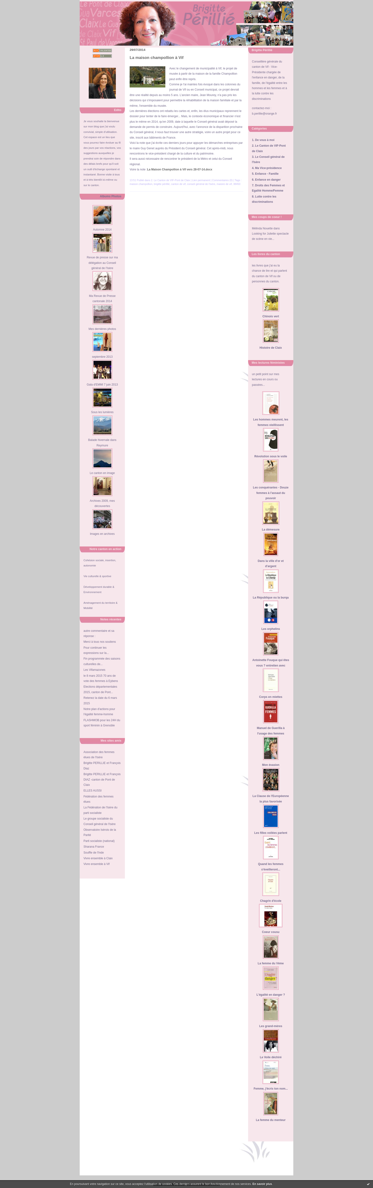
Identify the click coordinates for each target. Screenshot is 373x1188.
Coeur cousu (270, 932)
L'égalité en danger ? (270, 994)
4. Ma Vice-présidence (267, 168)
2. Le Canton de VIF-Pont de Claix (170, 180)
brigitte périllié (162, 184)
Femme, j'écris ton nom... (271, 1088)
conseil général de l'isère (201, 184)
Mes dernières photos (102, 329)
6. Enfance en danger (266, 179)
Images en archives (102, 534)
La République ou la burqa (271, 597)
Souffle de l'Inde (93, 852)
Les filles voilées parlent (270, 833)
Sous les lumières (102, 412)
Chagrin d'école (270, 901)
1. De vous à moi (263, 140)
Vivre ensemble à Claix (98, 858)
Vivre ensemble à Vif (96, 864)
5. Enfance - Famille (265, 173)
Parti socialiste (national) (99, 841)
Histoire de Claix (271, 347)
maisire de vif (224, 184)
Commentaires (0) (222, 180)
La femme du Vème (271, 963)
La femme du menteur (271, 1120)
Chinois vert (270, 316)
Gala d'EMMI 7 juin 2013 (102, 384)
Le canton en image (102, 473)
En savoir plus (262, 1184)
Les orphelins (270, 629)
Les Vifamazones (94, 669)
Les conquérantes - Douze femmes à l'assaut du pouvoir (270, 493)
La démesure (271, 529)
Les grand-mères (270, 1026)
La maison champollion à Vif (156, 57)
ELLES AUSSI (92, 790)
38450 (236, 184)
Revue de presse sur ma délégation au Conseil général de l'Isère (102, 263)
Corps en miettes (270, 697)
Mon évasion (271, 765)
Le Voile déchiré (270, 1057)
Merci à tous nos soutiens (99, 641)
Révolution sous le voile (270, 456)
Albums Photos (110, 196)
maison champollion (141, 184)
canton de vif (178, 184)
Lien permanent (201, 180)
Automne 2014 (102, 229)
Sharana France (93, 846)
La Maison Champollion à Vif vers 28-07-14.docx (179, 169)
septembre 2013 (102, 356)
